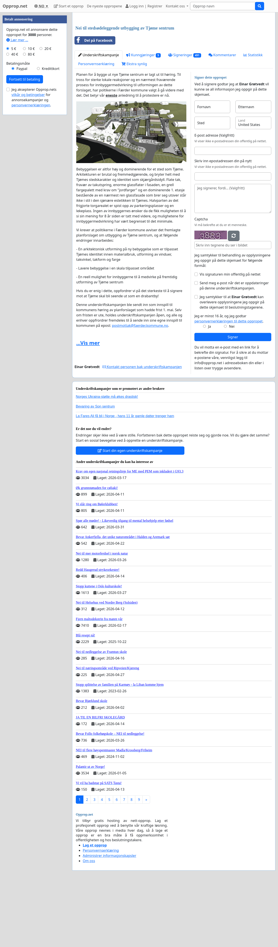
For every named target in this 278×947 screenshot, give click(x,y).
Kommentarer (222, 115)
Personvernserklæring (96, 124)
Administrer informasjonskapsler (109, 916)
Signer (233, 397)
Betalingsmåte (18, 193)
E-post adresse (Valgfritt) (214, 196)
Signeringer (184, 115)
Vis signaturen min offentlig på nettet (230, 335)
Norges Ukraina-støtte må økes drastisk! (107, 457)
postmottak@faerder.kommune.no (140, 386)
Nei (231, 387)
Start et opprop (68, 6)
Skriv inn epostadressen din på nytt (223, 221)
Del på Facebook (94, 101)
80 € (31, 184)
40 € (14, 184)
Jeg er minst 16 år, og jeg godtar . (228, 379)
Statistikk (253, 115)
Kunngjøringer (143, 115)
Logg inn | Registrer (144, 6)
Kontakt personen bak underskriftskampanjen (142, 427)
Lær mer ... (17, 170)
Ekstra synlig (134, 124)
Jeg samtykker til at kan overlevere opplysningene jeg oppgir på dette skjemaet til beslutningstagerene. (232, 362)
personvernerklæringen (31, 235)
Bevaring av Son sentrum (95, 467)
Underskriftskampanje (98, 115)
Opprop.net (15, 6)
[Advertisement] (173, 49)
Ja (209, 387)
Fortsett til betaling (24, 209)
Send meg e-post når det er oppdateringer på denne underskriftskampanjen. (234, 346)
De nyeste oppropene (104, 6)
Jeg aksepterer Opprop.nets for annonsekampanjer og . (34, 227)
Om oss (89, 921)
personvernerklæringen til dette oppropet (228, 382)
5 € (13, 179)
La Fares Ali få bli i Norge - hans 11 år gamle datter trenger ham (125, 477)
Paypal (22, 199)
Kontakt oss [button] (176, 6)
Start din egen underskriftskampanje (130, 511)
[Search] (222, 6)
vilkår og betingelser (28, 225)
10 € (31, 179)
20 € (48, 179)
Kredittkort (50, 199)
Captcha (201, 280)
